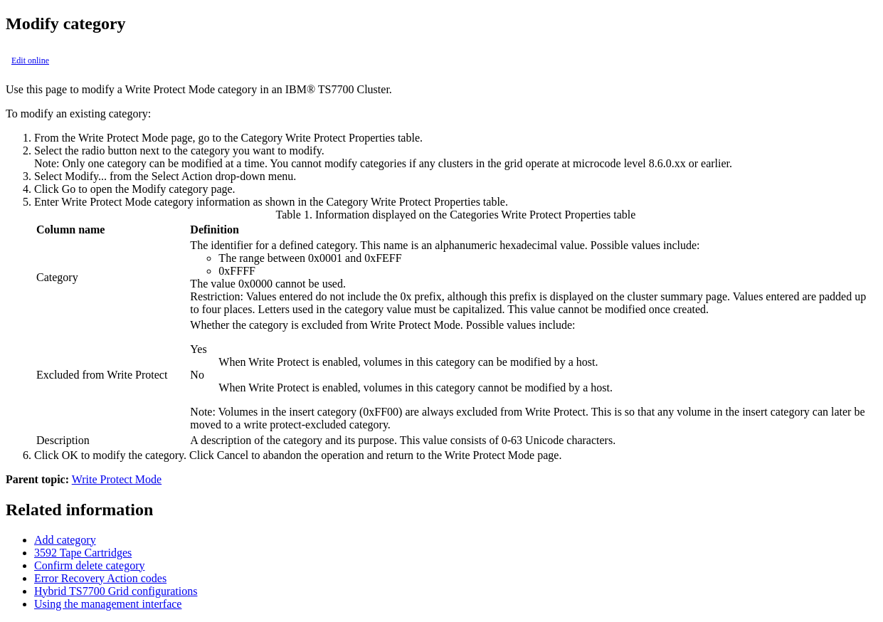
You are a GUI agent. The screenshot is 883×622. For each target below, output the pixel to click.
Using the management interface (107, 604)
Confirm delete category (89, 565)
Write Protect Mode (117, 479)
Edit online (30, 60)
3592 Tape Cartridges (83, 553)
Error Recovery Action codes (100, 578)
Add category (65, 540)
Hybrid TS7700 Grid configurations (115, 591)
